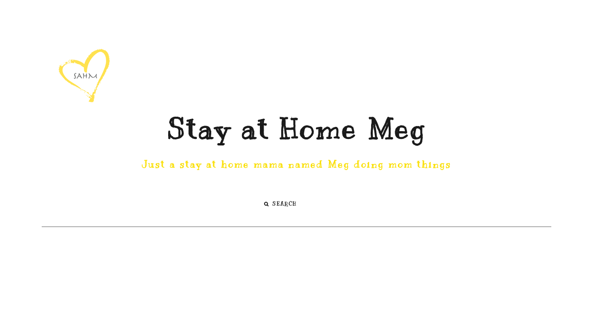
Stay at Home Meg (296, 130)
